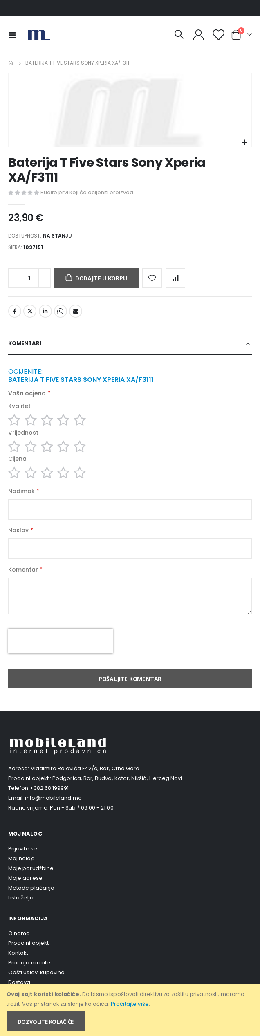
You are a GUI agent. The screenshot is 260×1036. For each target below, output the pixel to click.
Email (75, 311)
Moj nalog (21, 858)
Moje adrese (25, 878)
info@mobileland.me (53, 798)
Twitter (29, 311)
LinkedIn (45, 311)
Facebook (14, 311)
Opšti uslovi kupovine (36, 972)
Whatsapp (60, 311)
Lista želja (21, 897)
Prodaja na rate (29, 962)
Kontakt (18, 953)
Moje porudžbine (31, 868)
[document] (131, 1010)
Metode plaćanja (31, 888)
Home (11, 63)
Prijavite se (22, 848)
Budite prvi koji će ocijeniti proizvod (86, 192)
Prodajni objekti (29, 943)
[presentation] (60, 641)
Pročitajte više (130, 1003)
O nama (19, 933)
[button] (244, 143)
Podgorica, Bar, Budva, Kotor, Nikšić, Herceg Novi (117, 778)
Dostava (19, 982)
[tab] (130, 343)
